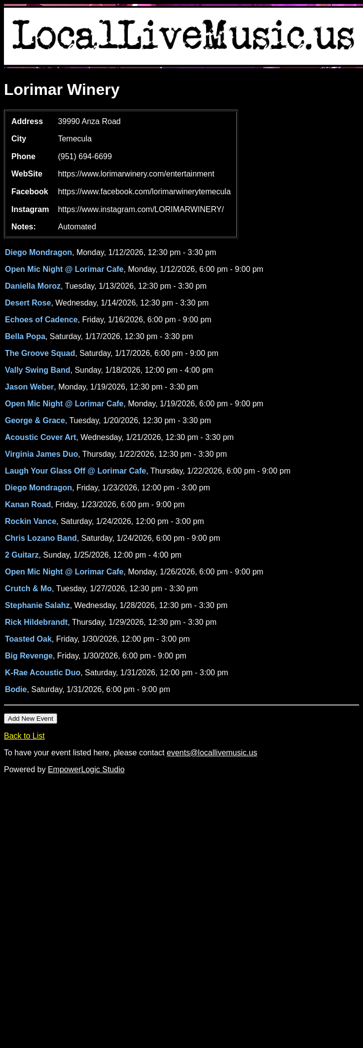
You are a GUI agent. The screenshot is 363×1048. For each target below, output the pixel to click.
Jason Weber (29, 387)
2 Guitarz (21, 555)
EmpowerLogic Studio (86, 769)
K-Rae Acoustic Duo (42, 672)
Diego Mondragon (38, 252)
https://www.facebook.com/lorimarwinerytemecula (144, 191)
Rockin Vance (30, 521)
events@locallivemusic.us (212, 752)
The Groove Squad (40, 353)
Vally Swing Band (37, 370)
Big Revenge (29, 656)
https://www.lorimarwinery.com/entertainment (136, 174)
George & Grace (35, 420)
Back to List (24, 736)
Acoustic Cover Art (40, 437)
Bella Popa (25, 336)
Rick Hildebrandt (36, 622)
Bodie (16, 689)
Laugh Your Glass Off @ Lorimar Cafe (75, 471)
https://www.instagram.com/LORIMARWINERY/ (140, 209)
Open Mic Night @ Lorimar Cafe (64, 269)
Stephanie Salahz (37, 605)
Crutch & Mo (28, 588)
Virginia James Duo (41, 454)
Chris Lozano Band (41, 538)
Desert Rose (28, 303)
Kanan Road (28, 504)
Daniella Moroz (33, 286)
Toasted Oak (28, 639)
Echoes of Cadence (41, 319)
